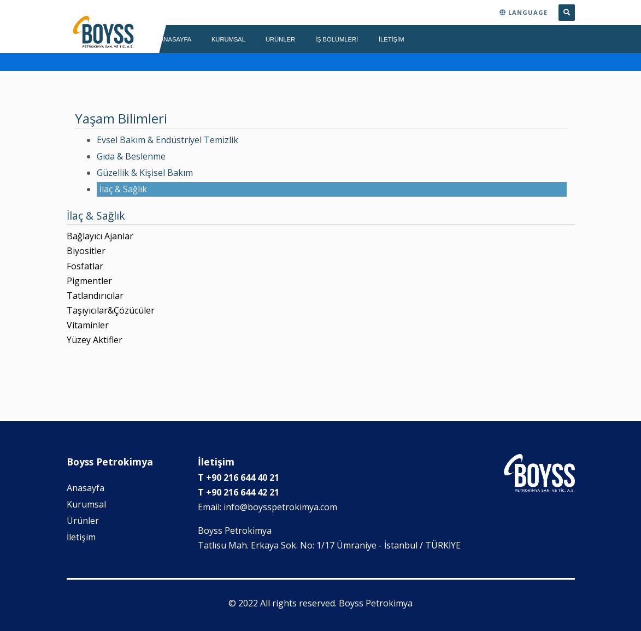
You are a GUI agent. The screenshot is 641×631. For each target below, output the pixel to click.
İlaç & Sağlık (123, 189)
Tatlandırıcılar (95, 296)
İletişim (81, 537)
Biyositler (86, 251)
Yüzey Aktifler (94, 340)
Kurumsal (86, 504)
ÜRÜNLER (280, 39)
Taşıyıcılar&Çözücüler (111, 310)
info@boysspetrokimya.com (280, 507)
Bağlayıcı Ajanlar (100, 236)
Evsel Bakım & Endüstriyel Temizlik (167, 140)
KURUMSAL (228, 39)
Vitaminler (88, 325)
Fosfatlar (85, 266)
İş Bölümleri (337, 39)
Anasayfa (85, 488)
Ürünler (83, 521)
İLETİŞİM (391, 39)
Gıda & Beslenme (131, 156)
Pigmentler (89, 281)
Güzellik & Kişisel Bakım (145, 173)
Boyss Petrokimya (376, 603)
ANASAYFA (175, 39)
